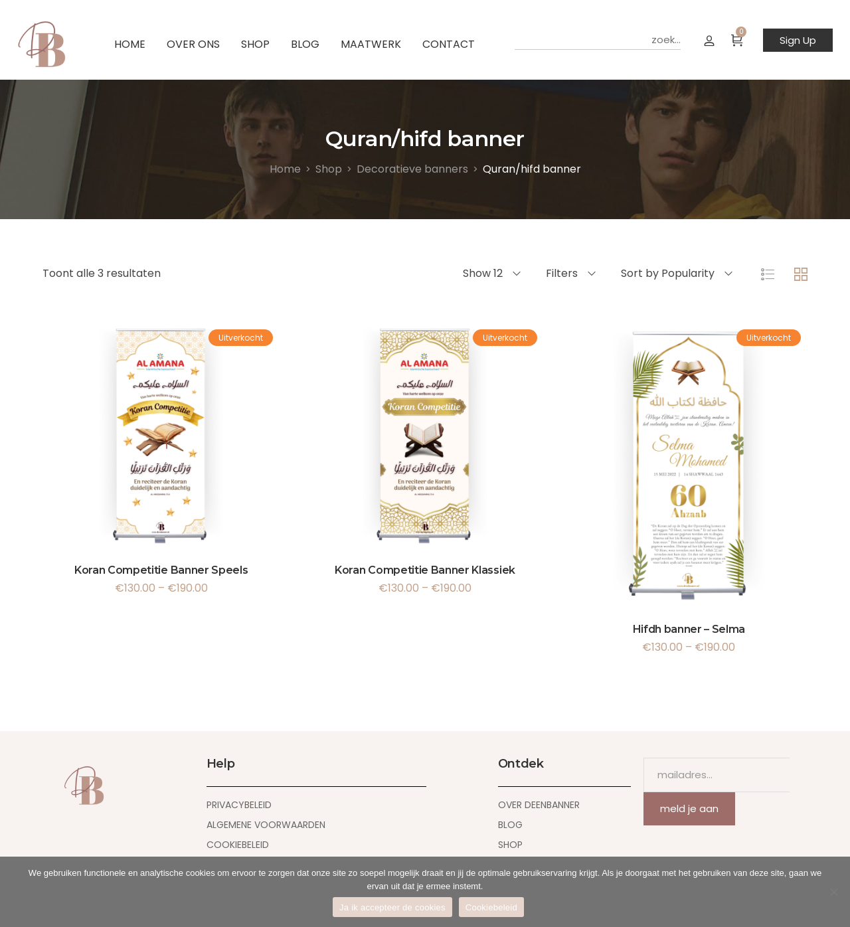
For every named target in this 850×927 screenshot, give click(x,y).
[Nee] (833, 891)
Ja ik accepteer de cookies (392, 907)
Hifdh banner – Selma (689, 629)
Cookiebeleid (491, 907)
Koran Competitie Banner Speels (161, 570)
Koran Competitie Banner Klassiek (425, 570)
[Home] (285, 169)
